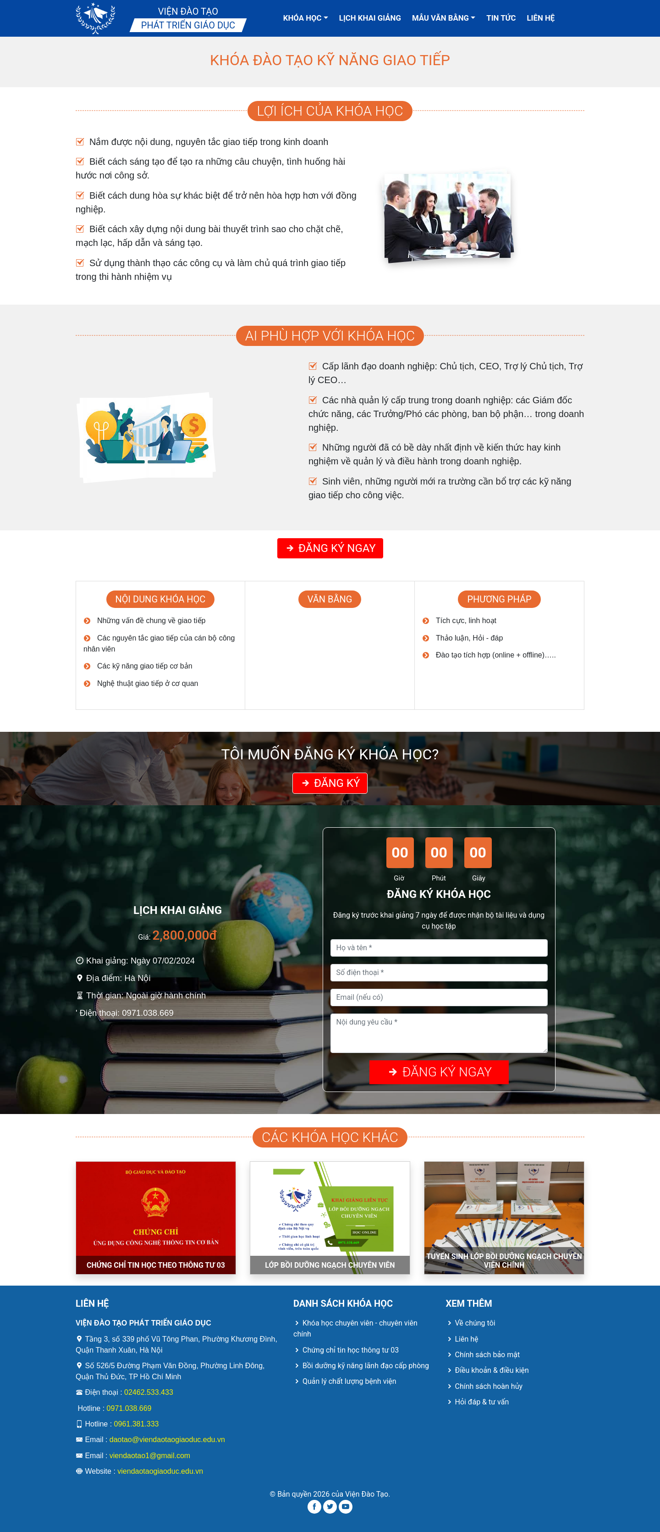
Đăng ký (330, 783)
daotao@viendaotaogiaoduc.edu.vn (167, 1439)
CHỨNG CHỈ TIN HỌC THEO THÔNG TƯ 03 (156, 1265)
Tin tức (501, 17)
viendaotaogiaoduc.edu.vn (160, 1471)
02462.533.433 (148, 1392)
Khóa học (305, 17)
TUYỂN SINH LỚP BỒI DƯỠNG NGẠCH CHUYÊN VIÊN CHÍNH (504, 1261)
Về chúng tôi (470, 1323)
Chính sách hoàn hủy (484, 1386)
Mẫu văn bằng (443, 17)
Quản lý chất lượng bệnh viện (344, 1381)
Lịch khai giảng (370, 17)
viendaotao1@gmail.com (150, 1456)
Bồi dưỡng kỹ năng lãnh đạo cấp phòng (361, 1365)
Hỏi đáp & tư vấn (477, 1402)
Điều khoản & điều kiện (487, 1370)
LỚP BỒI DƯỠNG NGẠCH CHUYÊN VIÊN (330, 1265)
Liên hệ (541, 17)
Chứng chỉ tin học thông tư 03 (346, 1350)
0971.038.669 (129, 1408)
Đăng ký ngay (330, 548)
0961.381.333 (136, 1424)
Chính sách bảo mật (483, 1354)
